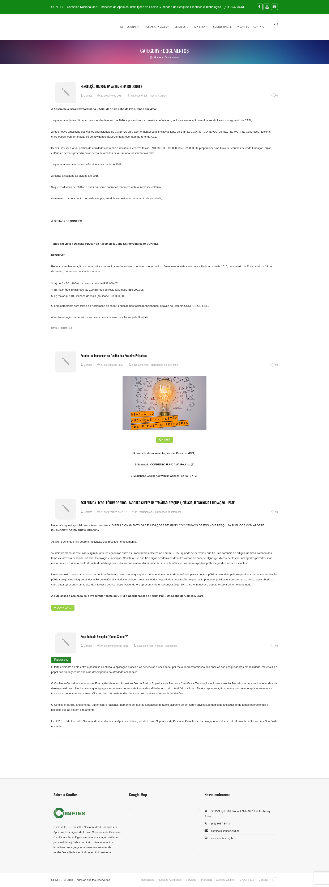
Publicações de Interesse (164, 364)
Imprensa (201, 26)
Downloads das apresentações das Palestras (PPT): (164, 453)
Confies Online (222, 26)
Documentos (140, 95)
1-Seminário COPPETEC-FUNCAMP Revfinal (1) (164, 464)
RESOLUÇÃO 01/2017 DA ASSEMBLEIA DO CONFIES (111, 86)
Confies (88, 95)
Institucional (129, 26)
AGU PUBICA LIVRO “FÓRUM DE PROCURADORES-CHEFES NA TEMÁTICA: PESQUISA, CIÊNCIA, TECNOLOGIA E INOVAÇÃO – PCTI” (158, 502)
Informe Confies (158, 95)
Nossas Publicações (166, 645)
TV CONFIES (242, 26)
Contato (258, 26)
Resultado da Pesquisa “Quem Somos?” (104, 636)
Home (155, 57)
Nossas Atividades (157, 26)
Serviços (181, 26)
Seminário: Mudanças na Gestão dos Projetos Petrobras (114, 355)
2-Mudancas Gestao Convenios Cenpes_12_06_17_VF (164, 475)
